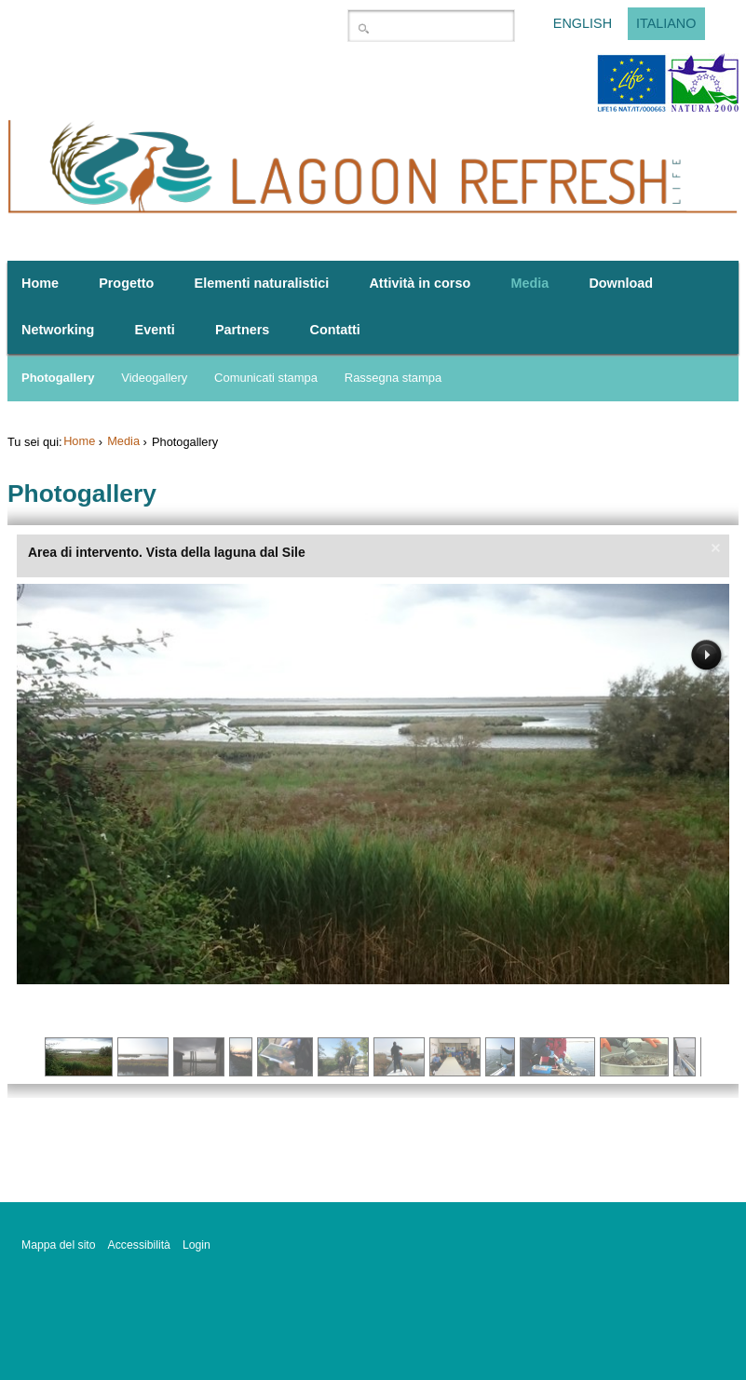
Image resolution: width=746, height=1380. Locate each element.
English (582, 24)
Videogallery (154, 378)
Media (123, 441)
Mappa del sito (58, 1244)
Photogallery (57, 378)
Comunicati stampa (266, 378)
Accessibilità (139, 1244)
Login (196, 1244)
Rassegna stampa (393, 378)
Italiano (666, 24)
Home (79, 441)
